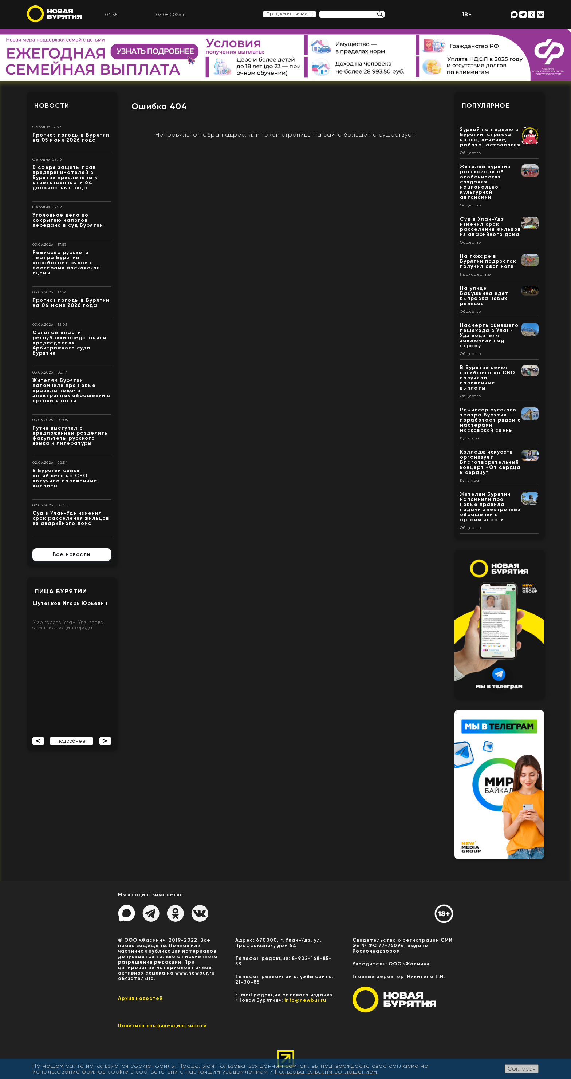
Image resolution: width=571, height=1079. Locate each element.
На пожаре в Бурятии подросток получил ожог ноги (488, 261)
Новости (51, 106)
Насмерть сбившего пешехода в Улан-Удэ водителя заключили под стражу (489, 335)
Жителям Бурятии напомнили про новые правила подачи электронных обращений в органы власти (71, 390)
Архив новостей (140, 998)
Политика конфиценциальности (162, 1025)
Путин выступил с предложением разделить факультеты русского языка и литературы (69, 435)
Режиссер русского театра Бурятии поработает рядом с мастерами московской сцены (66, 262)
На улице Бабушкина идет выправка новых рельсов (484, 296)
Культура (469, 438)
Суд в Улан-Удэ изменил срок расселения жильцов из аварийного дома (70, 518)
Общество (470, 153)
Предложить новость (289, 13)
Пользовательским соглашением (326, 1071)
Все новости (71, 554)
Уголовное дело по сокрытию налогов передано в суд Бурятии (67, 220)
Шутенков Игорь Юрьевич (69, 603)
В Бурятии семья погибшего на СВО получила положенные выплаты (64, 478)
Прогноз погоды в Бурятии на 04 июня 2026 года (70, 302)
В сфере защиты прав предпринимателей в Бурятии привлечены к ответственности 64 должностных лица (65, 177)
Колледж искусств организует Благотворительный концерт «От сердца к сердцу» (490, 462)
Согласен (522, 1068)
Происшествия (476, 274)
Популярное (485, 106)
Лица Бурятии (60, 591)
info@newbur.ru (305, 1000)
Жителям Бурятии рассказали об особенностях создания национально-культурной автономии (485, 181)
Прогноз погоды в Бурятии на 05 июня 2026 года (70, 137)
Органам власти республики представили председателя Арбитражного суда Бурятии (69, 342)
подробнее (71, 741)
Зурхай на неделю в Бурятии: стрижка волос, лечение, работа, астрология (490, 137)
